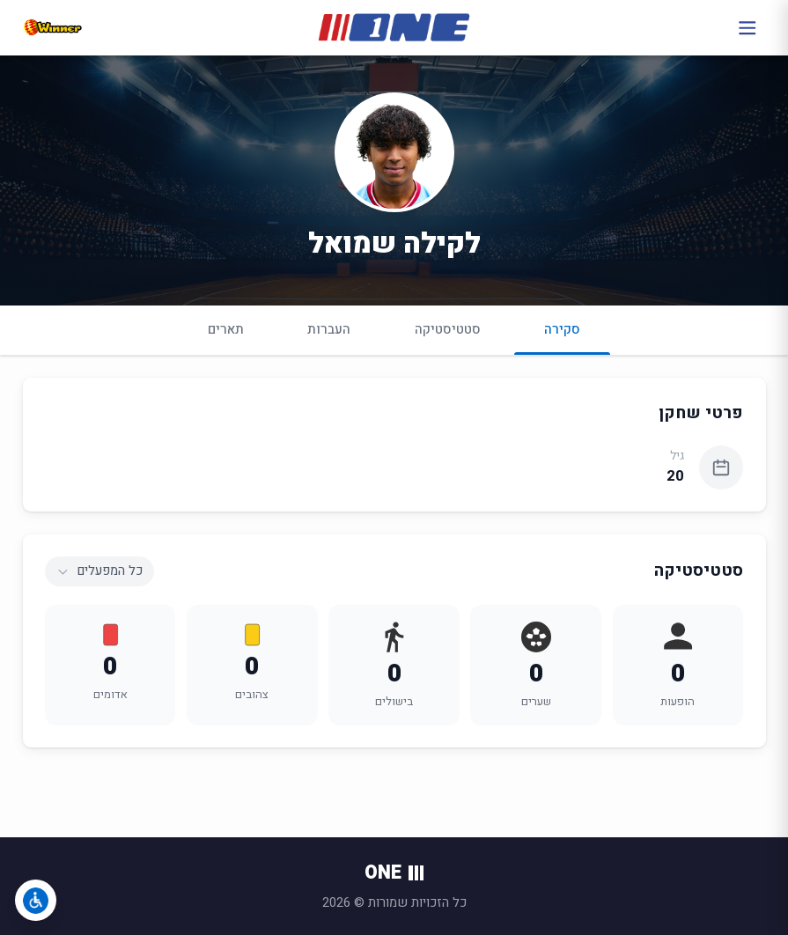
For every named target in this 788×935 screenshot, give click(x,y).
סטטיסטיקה (448, 329)
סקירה (562, 337)
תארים (226, 329)
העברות (328, 329)
